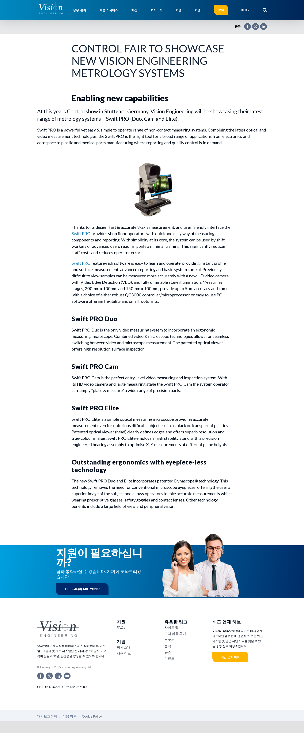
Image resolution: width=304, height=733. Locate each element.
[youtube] (67, 676)
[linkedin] (58, 676)
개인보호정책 (47, 716)
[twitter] (49, 676)
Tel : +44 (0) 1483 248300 (82, 589)
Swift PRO (81, 233)
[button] (265, 10)
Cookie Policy (92, 716)
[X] (253, 24)
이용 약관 (69, 716)
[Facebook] (245, 24)
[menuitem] (245, 10)
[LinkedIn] (261, 24)
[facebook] (40, 676)
